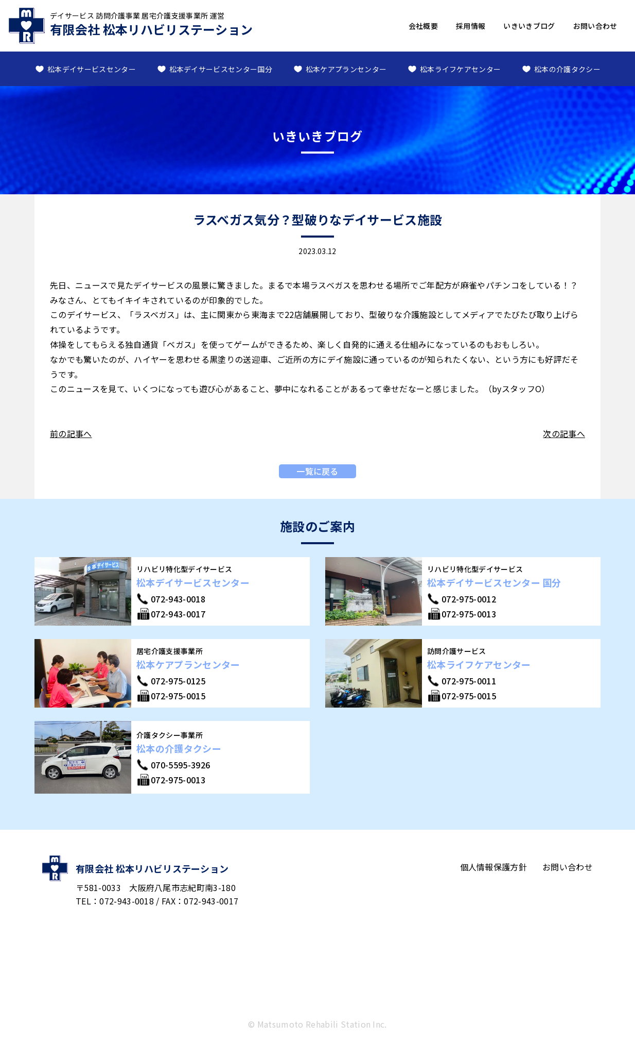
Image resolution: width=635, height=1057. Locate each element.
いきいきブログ (529, 26)
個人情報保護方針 (493, 867)
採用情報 (470, 26)
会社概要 (423, 26)
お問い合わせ (595, 26)
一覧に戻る (317, 471)
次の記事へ (564, 433)
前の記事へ (71, 433)
